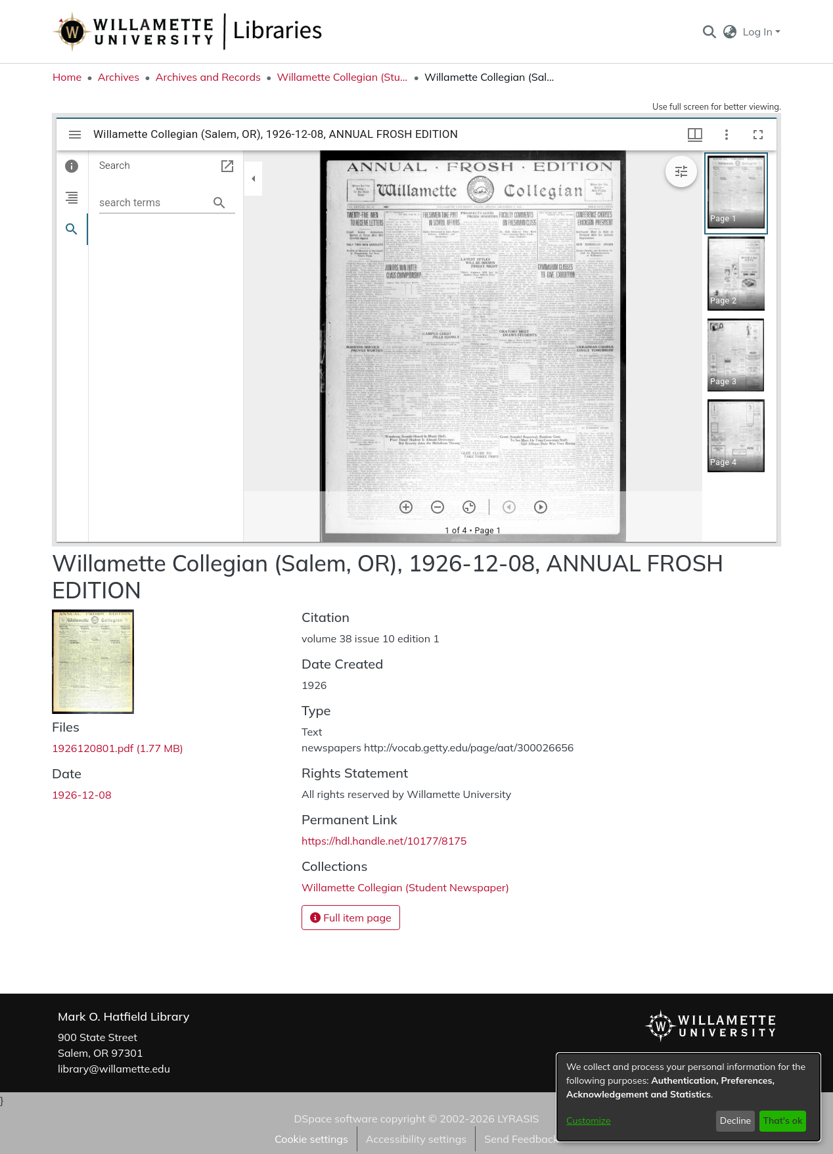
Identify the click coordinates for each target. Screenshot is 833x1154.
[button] (709, 31)
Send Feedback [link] (521, 1138)
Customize (588, 1120)
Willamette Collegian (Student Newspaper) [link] (342, 76)
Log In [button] (759, 31)
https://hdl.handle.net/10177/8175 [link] (384, 840)
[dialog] (688, 1097)
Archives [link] (119, 76)
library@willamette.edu (114, 1068)
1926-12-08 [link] (82, 794)
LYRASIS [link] (518, 1118)
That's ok (782, 1120)
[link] (117, 748)
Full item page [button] (351, 917)
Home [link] (67, 76)
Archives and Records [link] (208, 76)
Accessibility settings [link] (416, 1138)
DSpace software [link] (335, 1118)
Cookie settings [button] (311, 1138)
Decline (736, 1120)
